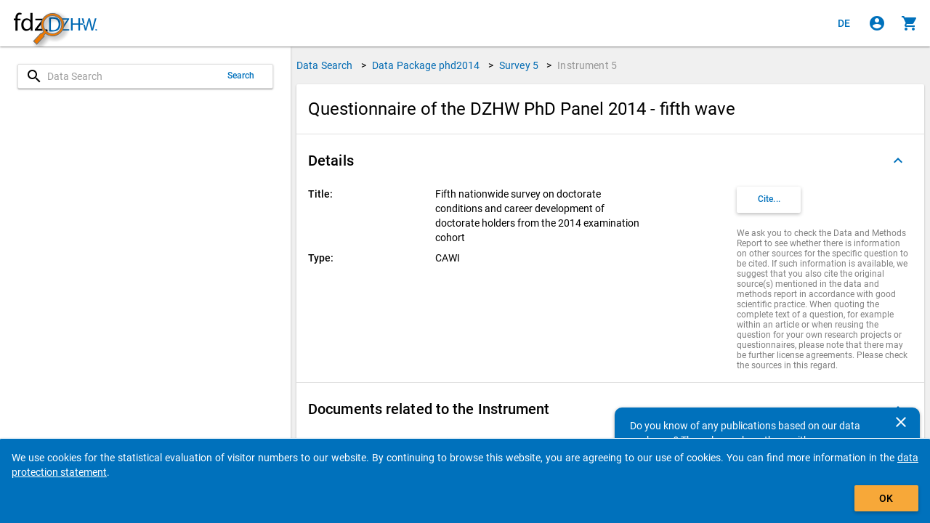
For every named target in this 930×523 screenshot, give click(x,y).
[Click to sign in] (876, 23)
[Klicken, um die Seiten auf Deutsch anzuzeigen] (844, 23)
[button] (610, 160)
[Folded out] (898, 160)
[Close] (900, 422)
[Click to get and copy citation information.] (769, 200)
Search (241, 75)
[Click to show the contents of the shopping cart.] (909, 23)
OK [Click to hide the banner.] (886, 498)
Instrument (587, 65)
